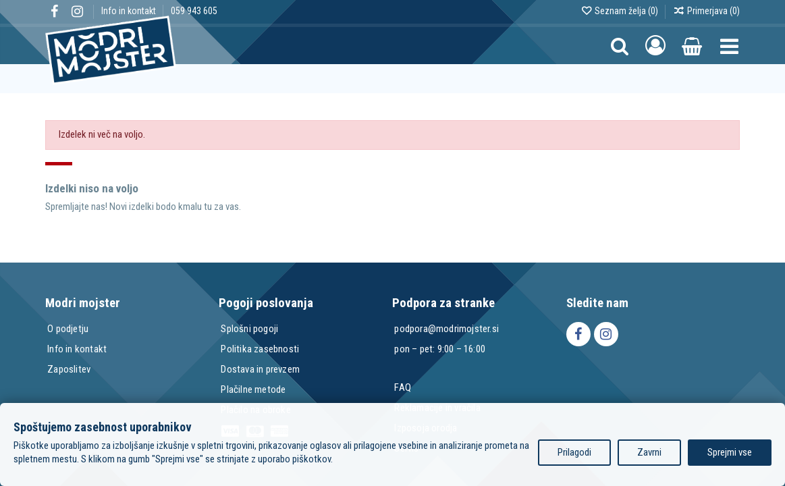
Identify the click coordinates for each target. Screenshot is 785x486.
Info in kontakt (129, 10)
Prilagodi (574, 452)
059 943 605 (194, 10)
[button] (729, 45)
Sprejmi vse (729, 452)
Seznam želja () (620, 10)
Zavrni (649, 452)
